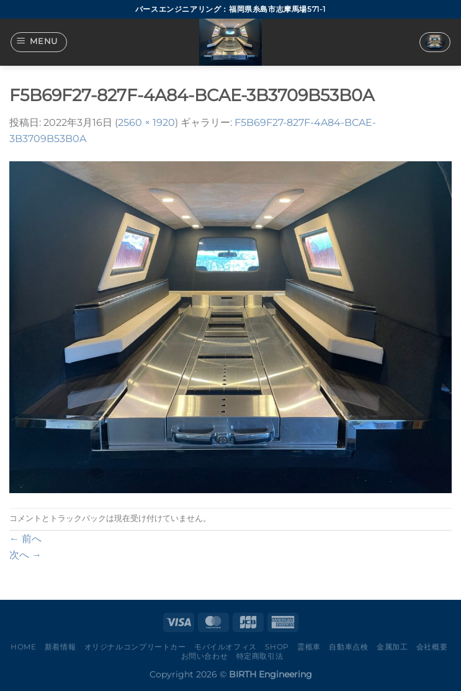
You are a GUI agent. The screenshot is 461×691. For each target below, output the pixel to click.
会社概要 (431, 646)
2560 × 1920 (146, 122)
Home (23, 646)
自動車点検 (348, 646)
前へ (25, 539)
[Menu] (39, 42)
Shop (277, 646)
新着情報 (60, 646)
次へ (25, 555)
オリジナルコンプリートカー (135, 646)
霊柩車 (309, 646)
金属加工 (392, 646)
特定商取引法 (260, 656)
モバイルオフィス (225, 646)
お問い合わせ (204, 656)
